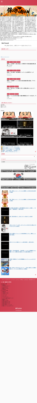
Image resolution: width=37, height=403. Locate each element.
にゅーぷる (12, 279)
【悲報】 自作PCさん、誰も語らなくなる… (18, 19)
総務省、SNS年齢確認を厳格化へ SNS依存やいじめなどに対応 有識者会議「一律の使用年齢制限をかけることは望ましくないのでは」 (18, 31)
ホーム (3, 279)
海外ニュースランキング (5, 56)
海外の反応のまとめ (6, 301)
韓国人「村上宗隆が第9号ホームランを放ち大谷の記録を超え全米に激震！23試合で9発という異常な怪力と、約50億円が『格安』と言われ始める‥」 (18, 21)
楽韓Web (4, 289)
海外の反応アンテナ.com (7, 304)
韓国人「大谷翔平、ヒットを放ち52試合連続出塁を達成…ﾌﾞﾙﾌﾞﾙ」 (21, 80)
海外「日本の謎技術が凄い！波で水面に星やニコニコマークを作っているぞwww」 (18, 25)
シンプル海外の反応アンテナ (7, 298)
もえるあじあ (26, 279)
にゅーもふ (17, 279)
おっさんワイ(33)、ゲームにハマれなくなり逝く (6, 16)
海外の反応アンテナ (32, 279)
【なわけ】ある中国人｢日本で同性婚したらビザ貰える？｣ (6, 31)
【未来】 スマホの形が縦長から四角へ (6, 21)
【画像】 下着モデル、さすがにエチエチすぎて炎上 (6, 22)
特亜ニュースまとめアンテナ (7, 305)
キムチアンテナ (7, 279)
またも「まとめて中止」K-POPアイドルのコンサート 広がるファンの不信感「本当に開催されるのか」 (18, 20)
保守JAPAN (18, 308)
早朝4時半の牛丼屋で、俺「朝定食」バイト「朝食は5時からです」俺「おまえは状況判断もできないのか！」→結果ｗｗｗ (6, 25)
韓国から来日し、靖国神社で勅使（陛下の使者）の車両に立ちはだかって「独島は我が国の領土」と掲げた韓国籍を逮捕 (18, 27)
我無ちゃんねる (5, 300)
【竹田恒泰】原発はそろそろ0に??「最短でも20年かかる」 (6, 30)
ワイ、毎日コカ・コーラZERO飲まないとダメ (6, 20)
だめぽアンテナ (5, 292)
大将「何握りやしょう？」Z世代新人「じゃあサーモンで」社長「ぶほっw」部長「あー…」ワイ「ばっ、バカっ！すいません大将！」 (6, 19)
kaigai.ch (4, 291)
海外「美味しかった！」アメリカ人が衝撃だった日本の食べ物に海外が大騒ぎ (18, 26)
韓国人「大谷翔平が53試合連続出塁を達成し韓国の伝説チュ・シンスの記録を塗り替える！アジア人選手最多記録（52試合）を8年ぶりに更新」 (18, 22)
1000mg (21, 279)
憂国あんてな (5, 299)
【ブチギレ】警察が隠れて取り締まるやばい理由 (6, 27)
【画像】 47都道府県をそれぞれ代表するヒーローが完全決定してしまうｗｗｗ (6, 26)
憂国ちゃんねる (5, 288)
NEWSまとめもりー (6, 285)
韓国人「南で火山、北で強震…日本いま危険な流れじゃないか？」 (21, 88)
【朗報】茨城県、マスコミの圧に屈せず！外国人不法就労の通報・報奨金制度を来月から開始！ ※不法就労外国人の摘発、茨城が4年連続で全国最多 (18, 30)
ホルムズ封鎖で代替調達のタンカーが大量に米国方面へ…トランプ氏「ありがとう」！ (18, 16)
